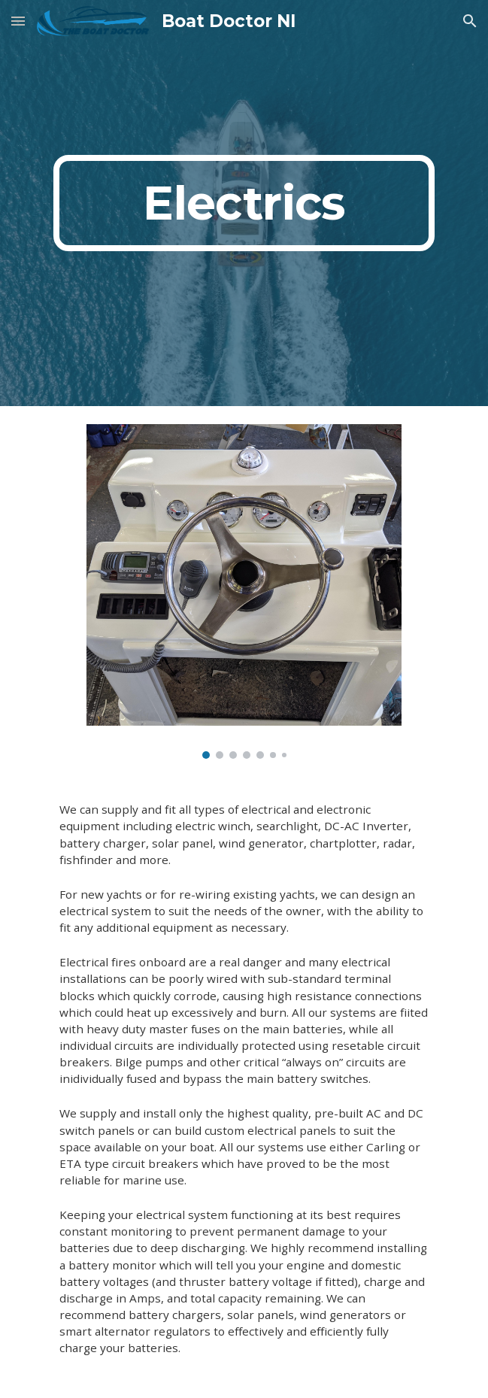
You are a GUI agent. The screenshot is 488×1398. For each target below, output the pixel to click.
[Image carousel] (243, 591)
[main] (244, 203)
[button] (18, 20)
